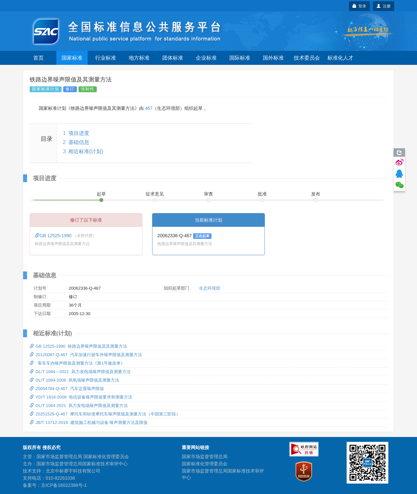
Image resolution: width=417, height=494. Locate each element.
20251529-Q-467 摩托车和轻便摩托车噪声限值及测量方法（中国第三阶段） (105, 414)
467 (148, 108)
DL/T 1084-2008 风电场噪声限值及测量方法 (74, 380)
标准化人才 (340, 58)
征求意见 (155, 193)
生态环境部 (209, 288)
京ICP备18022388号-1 (64, 485)
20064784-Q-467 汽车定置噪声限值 (67, 388)
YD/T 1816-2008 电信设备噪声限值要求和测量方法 (81, 397)
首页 (38, 58)
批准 (262, 193)
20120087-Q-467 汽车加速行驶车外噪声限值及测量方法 (86, 354)
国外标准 (273, 58)
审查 (208, 193)
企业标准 (206, 58)
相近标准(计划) (85, 151)
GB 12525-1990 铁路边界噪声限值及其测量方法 (78, 346)
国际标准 (239, 58)
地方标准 (139, 58)
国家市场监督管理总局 (204, 456)
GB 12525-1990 (54, 235)
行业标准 (105, 58)
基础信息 (78, 142)
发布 (315, 193)
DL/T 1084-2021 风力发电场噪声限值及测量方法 (79, 405)
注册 (384, 6)
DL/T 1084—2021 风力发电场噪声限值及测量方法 (80, 371)
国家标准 (72, 58)
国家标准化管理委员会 (204, 463)
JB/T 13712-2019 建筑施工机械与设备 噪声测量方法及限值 (89, 422)
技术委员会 (307, 58)
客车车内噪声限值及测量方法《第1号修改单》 (77, 363)
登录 (359, 6)
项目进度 (78, 133)
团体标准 (172, 58)
